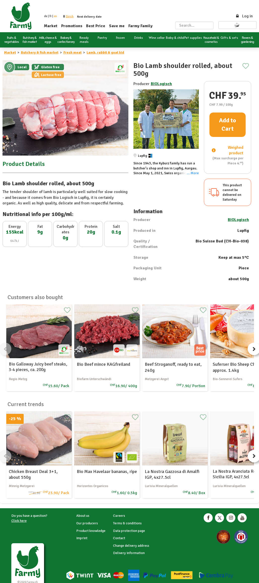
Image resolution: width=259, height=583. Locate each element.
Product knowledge (90, 531)
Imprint (81, 538)
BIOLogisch (161, 83)
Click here (19, 521)
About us (82, 516)
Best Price (95, 25)
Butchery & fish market (39, 52)
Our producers (87, 523)
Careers (119, 516)
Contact (119, 538)
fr (51, 16)
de (45, 16)
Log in (244, 16)
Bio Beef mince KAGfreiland (103, 364)
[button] (69, 16)
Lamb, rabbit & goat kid (105, 52)
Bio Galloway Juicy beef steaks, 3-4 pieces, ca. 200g (38, 366)
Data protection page (129, 531)
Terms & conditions (127, 523)
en (55, 16)
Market (50, 25)
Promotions (71, 25)
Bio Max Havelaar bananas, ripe (107, 471)
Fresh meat (72, 52)
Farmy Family (140, 25)
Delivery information (129, 553)
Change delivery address (131, 545)
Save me (117, 25)
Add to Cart (227, 125)
